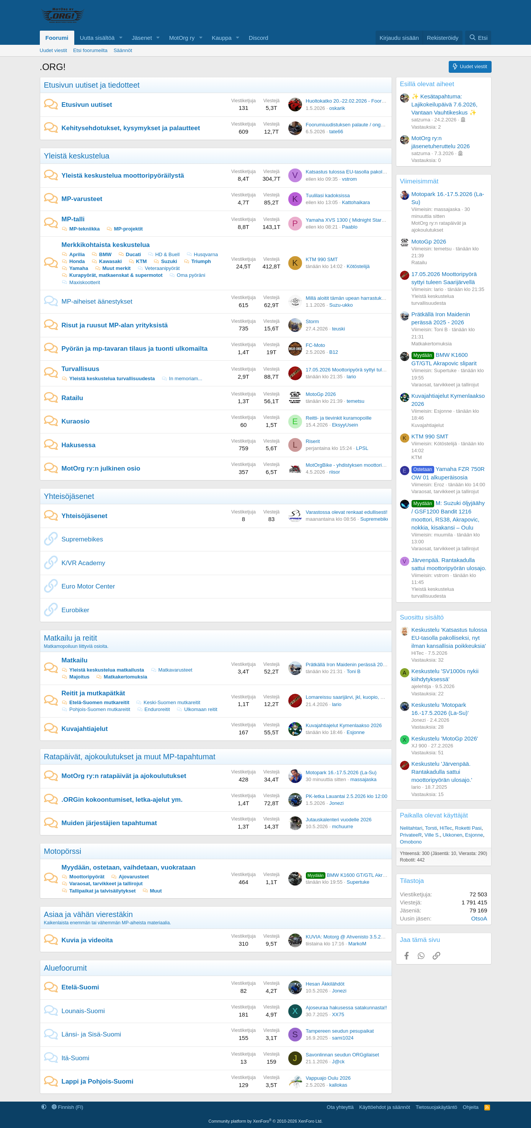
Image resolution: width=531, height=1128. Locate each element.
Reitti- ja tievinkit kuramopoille (339, 418)
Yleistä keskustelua (76, 156)
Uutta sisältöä (97, 37)
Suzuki (165, 261)
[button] (120, 38)
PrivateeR (411, 835)
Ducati (129, 254)
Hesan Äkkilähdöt (325, 984)
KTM (137, 261)
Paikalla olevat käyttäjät (434, 815)
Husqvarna (202, 254)
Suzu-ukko (341, 305)
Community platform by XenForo (266, 1121)
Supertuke (358, 882)
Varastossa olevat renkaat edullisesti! (347, 512)
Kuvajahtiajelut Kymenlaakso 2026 (344, 725)
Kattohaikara (356, 202)
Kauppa (222, 37)
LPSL (362, 448)
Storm (312, 321)
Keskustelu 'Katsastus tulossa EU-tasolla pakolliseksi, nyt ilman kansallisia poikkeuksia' (449, 637)
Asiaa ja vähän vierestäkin (88, 914)
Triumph (197, 261)
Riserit (313, 441)
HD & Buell (163, 254)
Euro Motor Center (88, 586)
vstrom (349, 179)
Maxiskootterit (81, 282)
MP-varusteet (82, 199)
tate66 (336, 131)
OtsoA (479, 918)
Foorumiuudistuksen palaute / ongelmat (349, 125)
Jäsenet (142, 37)
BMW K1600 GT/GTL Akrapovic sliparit (359, 875)
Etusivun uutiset (87, 104)
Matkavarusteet (171, 670)
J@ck (338, 1061)
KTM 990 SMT (322, 259)
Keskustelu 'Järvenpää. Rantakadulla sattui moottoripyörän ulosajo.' (442, 771)
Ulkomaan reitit (196, 709)
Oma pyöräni (187, 275)
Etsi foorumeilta (90, 50)
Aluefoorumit (65, 968)
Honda (73, 261)
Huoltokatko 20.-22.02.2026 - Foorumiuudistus (357, 101)
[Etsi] (478, 38)
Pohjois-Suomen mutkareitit (96, 709)
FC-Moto (315, 345)
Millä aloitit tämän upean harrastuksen (348, 298)
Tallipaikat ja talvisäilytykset (99, 891)
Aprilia (73, 254)
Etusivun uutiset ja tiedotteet (92, 85)
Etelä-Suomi (80, 987)
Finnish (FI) (67, 1107)
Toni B (354, 671)
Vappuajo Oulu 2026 (328, 1078)
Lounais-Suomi (83, 1011)
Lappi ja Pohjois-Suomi (98, 1081)
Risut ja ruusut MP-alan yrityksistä (115, 325)
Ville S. (432, 835)
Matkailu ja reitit (70, 638)
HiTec (446, 828)
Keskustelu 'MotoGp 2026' (445, 738)
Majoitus (76, 677)
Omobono (411, 842)
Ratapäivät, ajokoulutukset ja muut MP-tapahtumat (130, 756)
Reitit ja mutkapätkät (93, 693)
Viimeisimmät (419, 181)
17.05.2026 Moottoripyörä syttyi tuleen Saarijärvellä (362, 370)
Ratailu (72, 398)
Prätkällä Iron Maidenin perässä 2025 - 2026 (355, 664)
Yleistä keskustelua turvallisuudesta (108, 378)
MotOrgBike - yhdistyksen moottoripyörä (350, 465)
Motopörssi (63, 851)
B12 (333, 352)
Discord (258, 37)
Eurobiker (76, 610)
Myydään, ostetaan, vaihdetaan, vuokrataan (129, 867)
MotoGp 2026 (321, 394)
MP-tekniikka (81, 229)
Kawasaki (106, 261)
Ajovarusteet (130, 877)
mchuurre (342, 826)
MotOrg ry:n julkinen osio (101, 468)
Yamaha (75, 268)
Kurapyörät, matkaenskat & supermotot (112, 275)
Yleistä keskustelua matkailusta (103, 670)
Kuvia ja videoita (87, 940)
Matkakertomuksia (121, 677)
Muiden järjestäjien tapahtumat (109, 823)
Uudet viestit (53, 50)
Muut (152, 891)
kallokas (338, 1085)
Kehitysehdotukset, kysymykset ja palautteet (131, 128)
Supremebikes (376, 519)
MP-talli (73, 219)
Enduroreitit (153, 709)
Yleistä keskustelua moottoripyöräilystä (123, 175)
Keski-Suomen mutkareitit (168, 702)
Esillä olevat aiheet (427, 84)
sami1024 (342, 1038)
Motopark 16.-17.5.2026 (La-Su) (341, 772)
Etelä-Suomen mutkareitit (95, 702)
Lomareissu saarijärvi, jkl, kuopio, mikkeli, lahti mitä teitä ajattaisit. (378, 697)
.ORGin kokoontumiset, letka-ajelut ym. (122, 799)
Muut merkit (113, 268)
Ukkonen (452, 835)
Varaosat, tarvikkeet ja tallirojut (102, 883)
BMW (101, 254)
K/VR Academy (83, 563)
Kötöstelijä (358, 266)
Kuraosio (76, 421)
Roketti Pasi (468, 828)
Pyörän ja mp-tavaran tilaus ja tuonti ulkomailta (135, 348)
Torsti (431, 828)
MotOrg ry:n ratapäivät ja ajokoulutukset (124, 776)
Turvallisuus (81, 369)
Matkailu (75, 660)
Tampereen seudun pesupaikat (340, 1031)
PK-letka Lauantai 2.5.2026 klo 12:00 (346, 796)
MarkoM (357, 944)
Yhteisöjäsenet (69, 496)
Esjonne (356, 732)
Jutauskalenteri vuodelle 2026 (339, 819)
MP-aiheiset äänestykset (97, 301)
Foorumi (57, 37)
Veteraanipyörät (158, 268)
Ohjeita (471, 1107)
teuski (338, 329)
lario (351, 376)
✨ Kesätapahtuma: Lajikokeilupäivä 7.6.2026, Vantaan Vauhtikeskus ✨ (445, 104)
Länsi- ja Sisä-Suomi (91, 1034)
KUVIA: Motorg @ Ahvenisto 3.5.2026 (347, 937)
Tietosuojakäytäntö (436, 1107)
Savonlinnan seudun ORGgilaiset (342, 1055)
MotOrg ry (182, 37)
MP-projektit (124, 229)
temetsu (355, 401)
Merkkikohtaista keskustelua (106, 244)
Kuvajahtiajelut (85, 728)
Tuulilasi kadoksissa (328, 195)
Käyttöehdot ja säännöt (384, 1107)
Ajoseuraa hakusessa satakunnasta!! (346, 1007)
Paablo (349, 227)
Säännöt (123, 50)
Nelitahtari (411, 828)
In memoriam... (181, 378)
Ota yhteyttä (340, 1107)
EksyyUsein (345, 425)
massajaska (363, 779)
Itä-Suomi (76, 1058)
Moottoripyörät (83, 877)
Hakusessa (79, 445)
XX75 (338, 1014)
